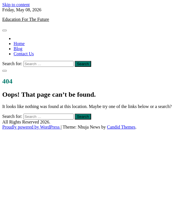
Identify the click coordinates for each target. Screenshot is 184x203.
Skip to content (16, 4)
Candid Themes (121, 127)
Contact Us (24, 53)
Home (19, 43)
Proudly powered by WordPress (31, 127)
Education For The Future (25, 19)
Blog (18, 48)
